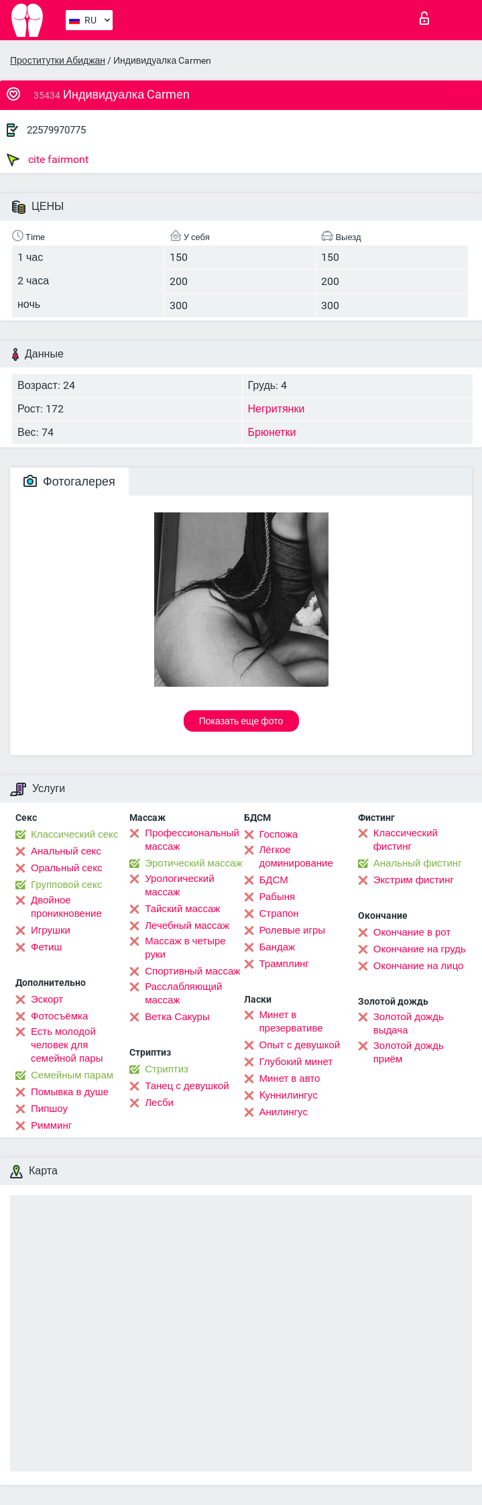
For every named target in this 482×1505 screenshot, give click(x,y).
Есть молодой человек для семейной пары (67, 1044)
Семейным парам (72, 1075)
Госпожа (278, 834)
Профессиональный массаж (192, 839)
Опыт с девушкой (300, 1045)
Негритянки (276, 408)
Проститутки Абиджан (57, 60)
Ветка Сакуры (177, 1017)
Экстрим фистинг (413, 880)
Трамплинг (284, 964)
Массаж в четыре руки (185, 947)
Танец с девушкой (187, 1086)
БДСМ (273, 880)
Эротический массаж (193, 863)
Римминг (51, 1125)
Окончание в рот (411, 932)
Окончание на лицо (418, 966)
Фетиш (46, 947)
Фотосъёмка (59, 1016)
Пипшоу (49, 1109)
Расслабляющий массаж (183, 993)
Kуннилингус (288, 1095)
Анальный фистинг (417, 863)
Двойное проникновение (66, 906)
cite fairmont (47, 159)
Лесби (159, 1103)
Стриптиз (166, 1069)
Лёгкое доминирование (296, 856)
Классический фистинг (405, 839)
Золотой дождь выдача (408, 1023)
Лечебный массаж (187, 925)
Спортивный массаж (192, 971)
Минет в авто (289, 1078)
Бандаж (277, 947)
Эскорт (47, 999)
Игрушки (50, 930)
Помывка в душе (70, 1092)
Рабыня (277, 897)
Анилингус (283, 1112)
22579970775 (56, 130)
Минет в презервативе (291, 1021)
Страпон (279, 913)
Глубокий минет (296, 1062)
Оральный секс (66, 868)
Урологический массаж (179, 885)
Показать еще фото (241, 721)
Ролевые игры (292, 930)
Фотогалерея (69, 481)
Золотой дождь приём (408, 1052)
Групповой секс (66, 885)
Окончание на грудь (419, 949)
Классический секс (74, 834)
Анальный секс (66, 851)
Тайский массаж (182, 909)
